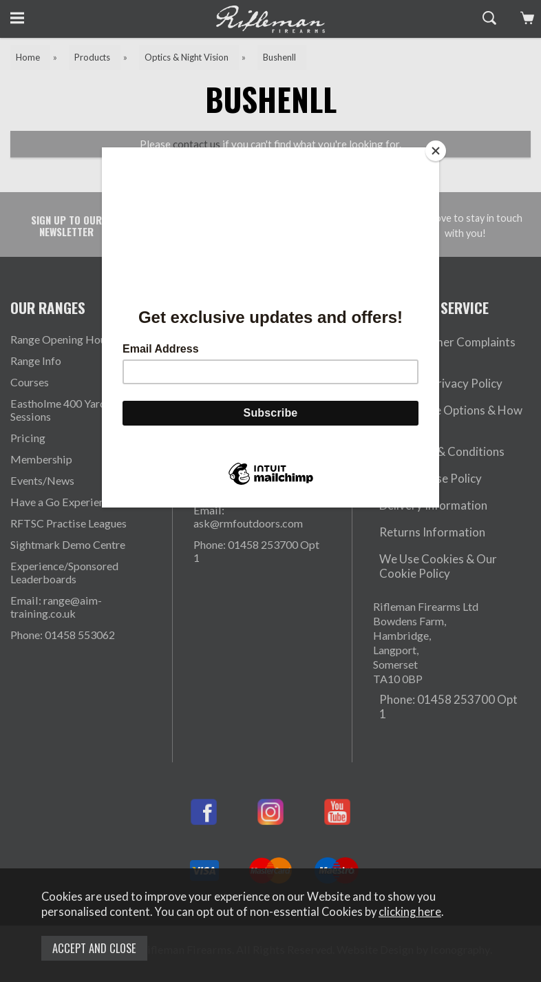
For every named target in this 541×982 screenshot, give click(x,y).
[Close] (435, 150)
